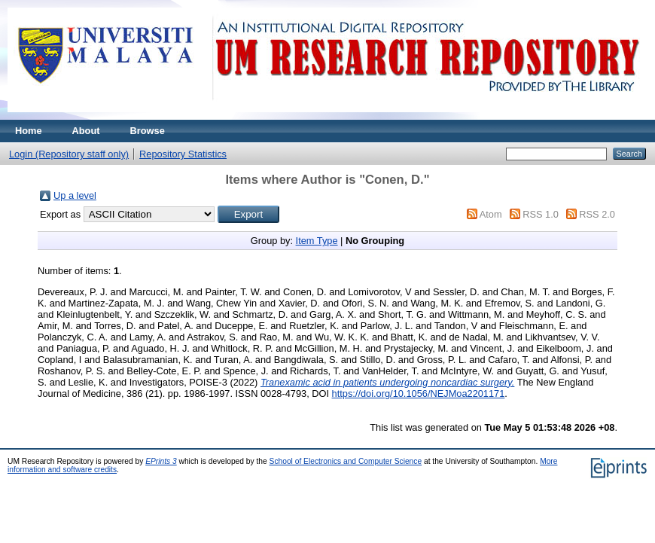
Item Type (317, 240)
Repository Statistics (183, 154)
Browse (147, 130)
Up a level (74, 195)
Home (28, 130)
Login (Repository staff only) (69, 154)
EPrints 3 (161, 461)
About (86, 130)
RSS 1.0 (540, 214)
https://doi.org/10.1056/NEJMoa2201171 (418, 393)
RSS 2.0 (597, 214)
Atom (491, 214)
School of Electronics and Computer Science (346, 461)
